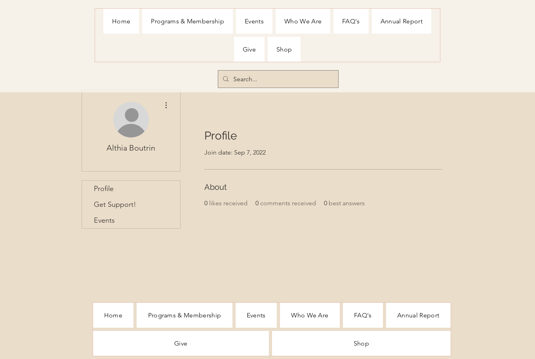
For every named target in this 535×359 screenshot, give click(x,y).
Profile (104, 188)
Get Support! (115, 204)
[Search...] (277, 79)
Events (104, 220)
